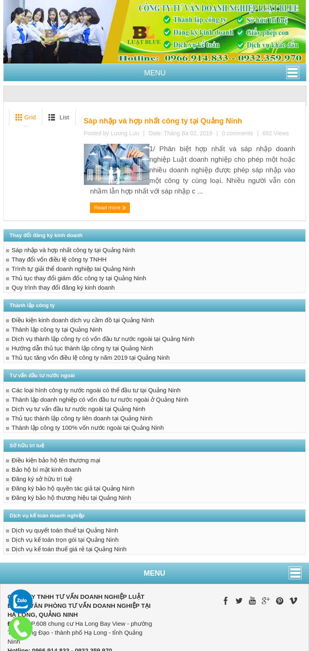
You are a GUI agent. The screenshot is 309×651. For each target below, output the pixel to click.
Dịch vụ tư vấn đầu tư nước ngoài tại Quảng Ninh (78, 378)
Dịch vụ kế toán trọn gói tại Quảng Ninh (65, 509)
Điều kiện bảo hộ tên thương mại (56, 429)
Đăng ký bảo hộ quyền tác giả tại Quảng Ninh (73, 457)
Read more (108, 179)
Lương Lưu (162, 163)
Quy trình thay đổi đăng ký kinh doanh (63, 256)
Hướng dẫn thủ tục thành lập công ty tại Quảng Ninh (82, 317)
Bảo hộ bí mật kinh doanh (46, 438)
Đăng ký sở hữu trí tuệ (42, 448)
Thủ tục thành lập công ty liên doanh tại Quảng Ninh (82, 387)
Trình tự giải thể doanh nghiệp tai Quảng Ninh (73, 238)
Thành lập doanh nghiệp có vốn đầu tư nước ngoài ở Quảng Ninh (100, 368)
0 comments (195, 163)
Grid (24, 117)
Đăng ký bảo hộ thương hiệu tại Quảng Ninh (71, 467)
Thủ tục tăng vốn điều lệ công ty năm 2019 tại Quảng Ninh (91, 326)
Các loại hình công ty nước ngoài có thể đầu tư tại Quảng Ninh (96, 359)
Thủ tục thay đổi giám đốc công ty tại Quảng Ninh (79, 247)
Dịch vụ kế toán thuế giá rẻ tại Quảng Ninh (69, 518)
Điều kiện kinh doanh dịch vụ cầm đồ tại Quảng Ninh (83, 289)
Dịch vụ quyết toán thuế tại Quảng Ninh (65, 499)
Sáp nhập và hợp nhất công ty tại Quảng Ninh (183, 118)
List (57, 117)
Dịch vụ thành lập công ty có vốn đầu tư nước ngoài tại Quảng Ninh (103, 308)
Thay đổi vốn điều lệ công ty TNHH (59, 228)
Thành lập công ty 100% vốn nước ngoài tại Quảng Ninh (88, 397)
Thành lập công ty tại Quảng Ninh (57, 298)
